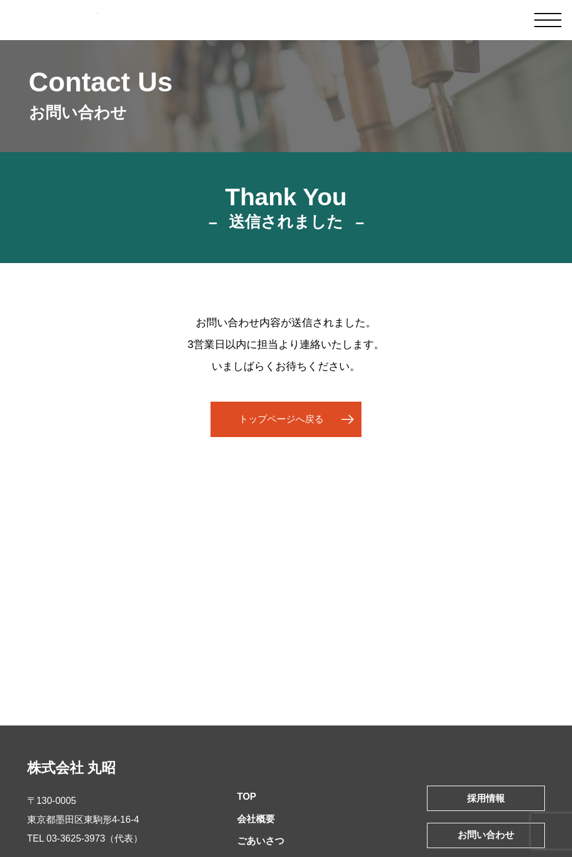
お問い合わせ (486, 835)
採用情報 (486, 798)
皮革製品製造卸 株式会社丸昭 (63, 21)
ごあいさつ (260, 841)
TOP (247, 797)
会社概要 (256, 819)
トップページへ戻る (281, 419)
